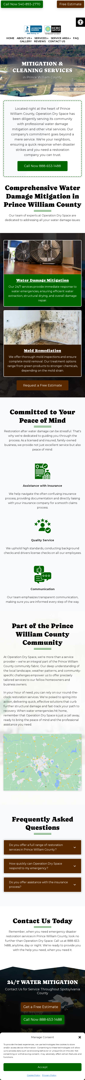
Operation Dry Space (42, 15)
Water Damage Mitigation (42, 280)
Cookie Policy (33, 1075)
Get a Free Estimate (40, 1007)
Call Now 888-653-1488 (43, 1019)
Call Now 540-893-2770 (21, 4)
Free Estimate (71, 4)
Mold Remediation (42, 350)
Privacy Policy (49, 1075)
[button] (80, 22)
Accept (42, 1067)
